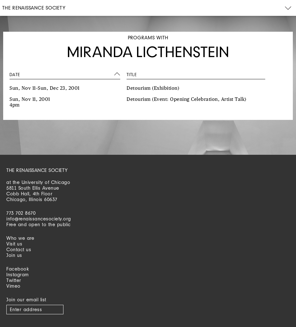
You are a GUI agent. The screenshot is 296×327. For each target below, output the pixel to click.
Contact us (18, 249)
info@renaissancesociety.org (38, 219)
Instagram (17, 274)
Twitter (13, 280)
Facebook (17, 269)
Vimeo (13, 286)
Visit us (14, 244)
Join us (14, 255)
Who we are (20, 238)
